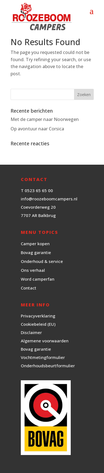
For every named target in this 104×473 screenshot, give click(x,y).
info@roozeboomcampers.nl (49, 198)
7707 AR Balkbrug (38, 215)
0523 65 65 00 (39, 190)
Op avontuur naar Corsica (37, 129)
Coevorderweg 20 (38, 207)
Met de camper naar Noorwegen (45, 119)
